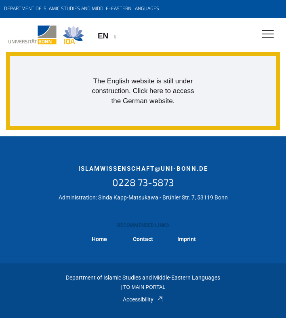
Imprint (186, 239)
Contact (143, 239)
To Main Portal (144, 287)
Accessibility (143, 299)
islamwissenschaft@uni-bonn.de (143, 168)
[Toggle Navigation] (268, 34)
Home (99, 239)
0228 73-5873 (143, 182)
